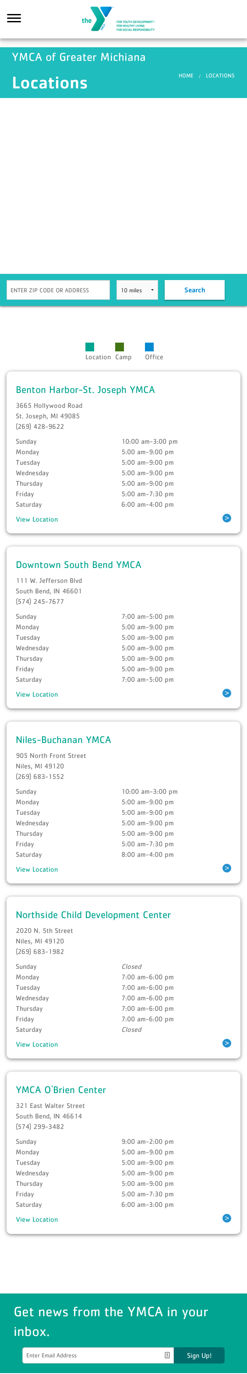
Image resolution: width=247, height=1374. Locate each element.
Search (194, 291)
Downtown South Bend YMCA (78, 565)
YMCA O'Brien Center (61, 1090)
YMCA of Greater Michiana (123, 20)
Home (186, 76)
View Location (37, 520)
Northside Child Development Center (93, 915)
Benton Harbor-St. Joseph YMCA (85, 390)
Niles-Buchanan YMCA (63, 740)
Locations (220, 76)
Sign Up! (199, 1356)
